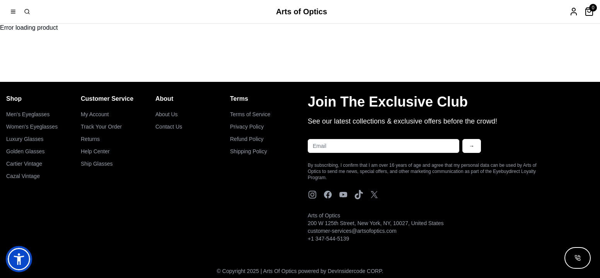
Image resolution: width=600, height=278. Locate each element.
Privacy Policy (247, 127)
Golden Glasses (25, 151)
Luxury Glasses (24, 139)
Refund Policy (246, 139)
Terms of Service (250, 114)
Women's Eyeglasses (32, 127)
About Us (166, 114)
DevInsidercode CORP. (356, 271)
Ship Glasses (96, 164)
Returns (90, 139)
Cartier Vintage (24, 164)
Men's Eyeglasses (27, 114)
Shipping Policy (248, 151)
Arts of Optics (301, 11)
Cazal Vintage (23, 176)
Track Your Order (101, 127)
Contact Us (168, 127)
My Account (95, 114)
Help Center (95, 151)
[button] (19, 259)
